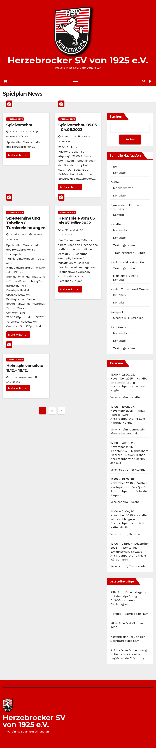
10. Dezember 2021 (21, 377)
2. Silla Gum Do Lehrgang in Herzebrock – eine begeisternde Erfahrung (128, 654)
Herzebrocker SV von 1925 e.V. (78, 60)
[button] (143, 81)
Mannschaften (123, 188)
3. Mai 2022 (69, 136)
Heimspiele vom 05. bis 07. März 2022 (77, 220)
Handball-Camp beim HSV (129, 613)
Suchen (116, 117)
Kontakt (118, 214)
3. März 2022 (70, 230)
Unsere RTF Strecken (128, 318)
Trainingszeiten (124, 245)
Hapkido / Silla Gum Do (127, 262)
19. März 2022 (19, 234)
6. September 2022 (22, 131)
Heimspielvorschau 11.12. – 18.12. (24, 368)
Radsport (116, 312)
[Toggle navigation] (75, 81)
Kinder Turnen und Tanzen (129, 289)
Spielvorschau (20, 124)
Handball (116, 224)
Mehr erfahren (18, 155)
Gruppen (119, 295)
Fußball (115, 182)
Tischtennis (118, 327)
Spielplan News (15, 119)
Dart (113, 167)
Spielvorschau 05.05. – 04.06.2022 (77, 127)
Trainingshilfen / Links (129, 252)
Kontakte (119, 172)
